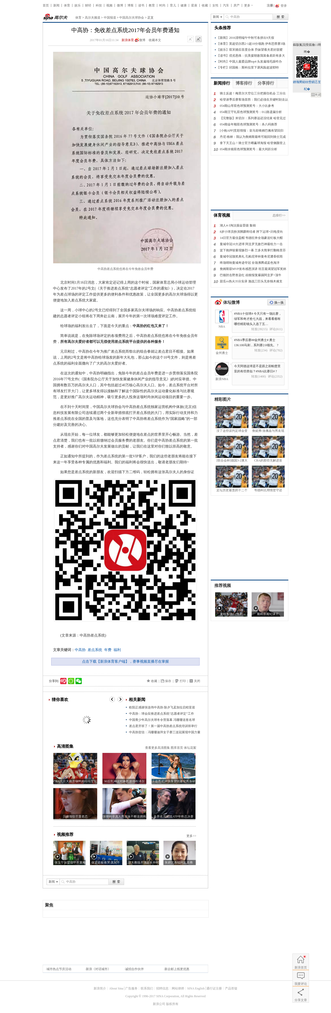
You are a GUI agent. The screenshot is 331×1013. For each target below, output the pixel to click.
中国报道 (110, 17)
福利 (117, 650)
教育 (152, 5)
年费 (107, 650)
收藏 (205, 5)
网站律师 (178, 988)
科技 (99, 5)
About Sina (116, 988)
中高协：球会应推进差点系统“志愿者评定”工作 (161, 713)
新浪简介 (100, 988)
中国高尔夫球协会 (131, 17)
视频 (109, 5)
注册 (270, 5)
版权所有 (172, 1004)
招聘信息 (162, 988)
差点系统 (95, 650)
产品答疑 (231, 988)
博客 (130, 5)
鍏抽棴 (316, 95)
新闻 (56, 5)
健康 (183, 5)
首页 (46, 5)
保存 (168, 681)
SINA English (196, 988)
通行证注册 (214, 988)
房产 (237, 5)
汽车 (226, 5)
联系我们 (147, 988)
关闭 (197, 681)
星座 (194, 5)
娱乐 (77, 5)
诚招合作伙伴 (134, 969)
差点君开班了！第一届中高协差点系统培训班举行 (163, 726)
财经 (88, 5)
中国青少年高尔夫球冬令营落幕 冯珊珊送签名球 (162, 720)
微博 (120, 5)
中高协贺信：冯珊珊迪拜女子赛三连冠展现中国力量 (164, 732)
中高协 (80, 650)
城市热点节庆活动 (59, 969)
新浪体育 (128, 40)
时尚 (162, 5)
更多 (247, 5)
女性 (215, 5)
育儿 (173, 5)
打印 (183, 681)
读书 (141, 5)
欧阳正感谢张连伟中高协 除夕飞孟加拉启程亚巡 (162, 707)
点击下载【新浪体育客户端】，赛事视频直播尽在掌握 (125, 661)
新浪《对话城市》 (98, 969)
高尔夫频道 (92, 17)
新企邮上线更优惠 (176, 969)
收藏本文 (155, 40)
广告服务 (131, 988)
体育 (67, 5)
